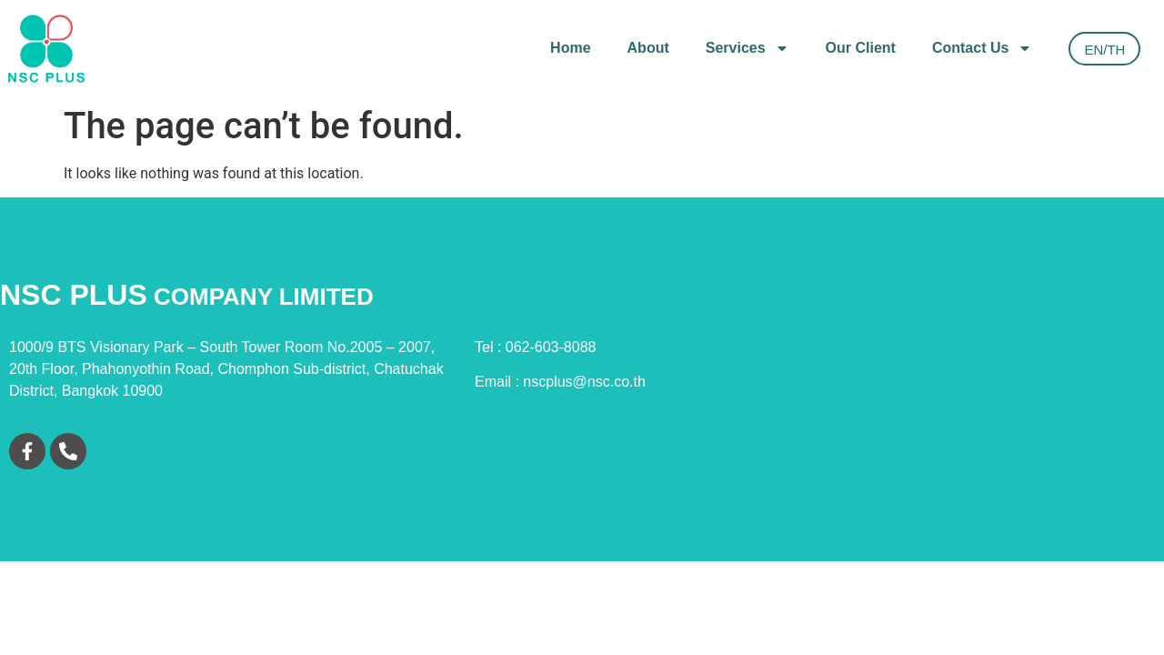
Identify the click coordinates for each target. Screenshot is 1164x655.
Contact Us (982, 48)
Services (747, 48)
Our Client (861, 47)
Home (570, 47)
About (648, 47)
